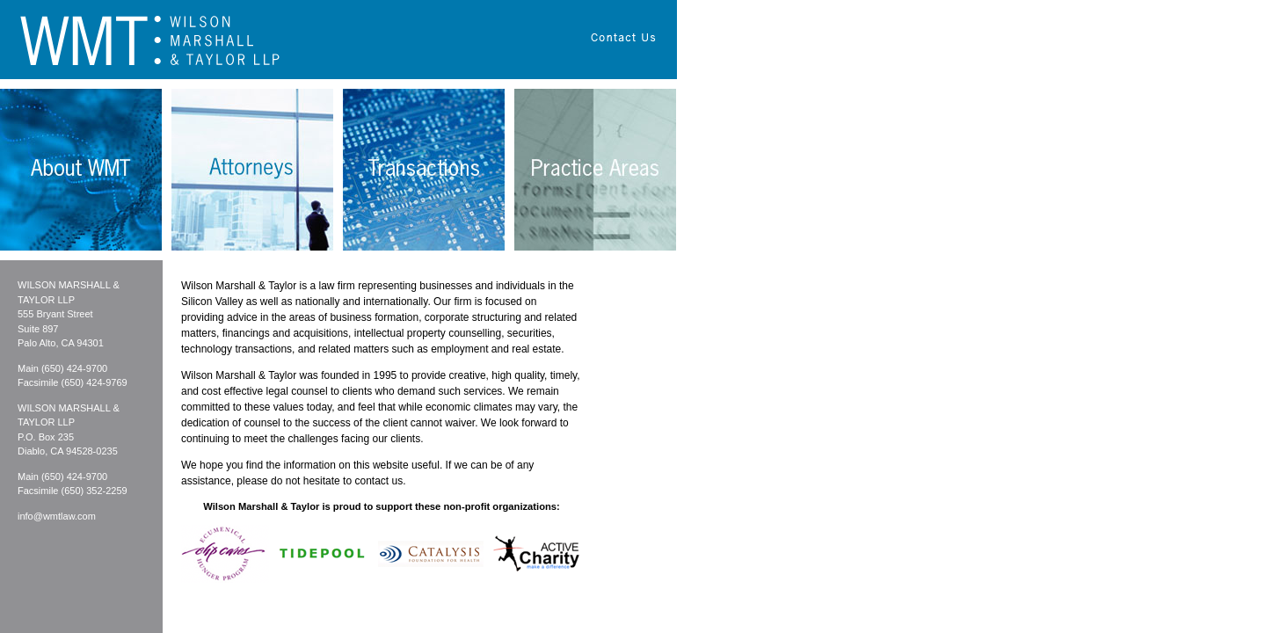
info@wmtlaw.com (57, 516)
